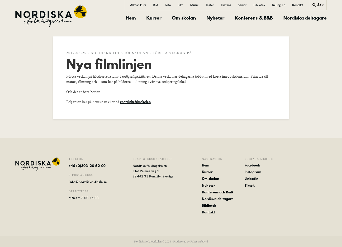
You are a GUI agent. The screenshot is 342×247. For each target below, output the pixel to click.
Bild (155, 5)
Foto (168, 5)
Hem (131, 18)
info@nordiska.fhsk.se (88, 182)
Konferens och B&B (217, 192)
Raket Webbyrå (199, 241)
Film (180, 5)
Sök (317, 4)
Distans (226, 5)
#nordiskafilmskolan (135, 101)
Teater (209, 5)
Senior (242, 5)
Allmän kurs (138, 5)
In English (278, 5)
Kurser (154, 18)
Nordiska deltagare (305, 18)
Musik (194, 5)
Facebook (252, 165)
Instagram (253, 172)
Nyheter (215, 18)
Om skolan (184, 18)
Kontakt (297, 5)
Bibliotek (259, 5)
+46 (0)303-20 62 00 (87, 165)
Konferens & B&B (254, 18)
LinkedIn (251, 178)
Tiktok (250, 185)
